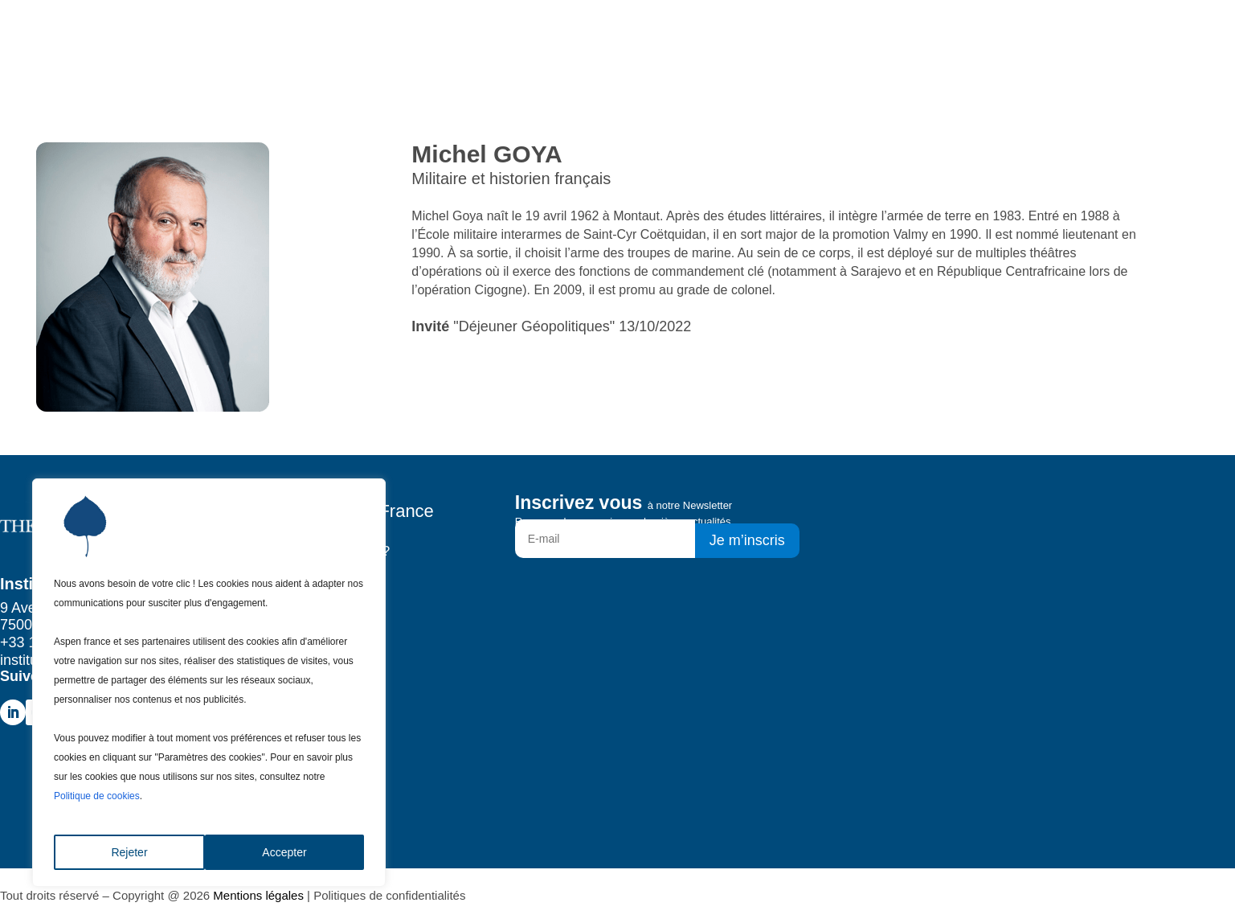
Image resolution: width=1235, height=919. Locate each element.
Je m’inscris (747, 540)
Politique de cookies (97, 796)
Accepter (284, 852)
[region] (209, 682)
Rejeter (129, 852)
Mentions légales (258, 895)
